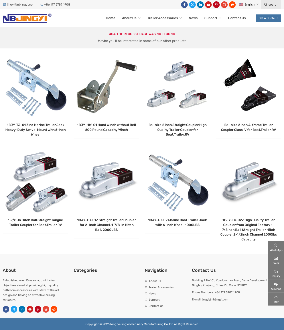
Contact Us (237, 18)
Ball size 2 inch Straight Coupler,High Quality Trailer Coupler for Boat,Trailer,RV (177, 130)
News (193, 18)
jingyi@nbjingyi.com (21, 4)
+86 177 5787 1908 (57, 4)
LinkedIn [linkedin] (200, 4)
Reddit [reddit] (232, 4)
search (271, 4)
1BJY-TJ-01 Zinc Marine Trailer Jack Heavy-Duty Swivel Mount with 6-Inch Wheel (35, 130)
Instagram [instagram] (224, 4)
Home (110, 18)
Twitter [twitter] (192, 4)
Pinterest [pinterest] (216, 4)
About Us (129, 18)
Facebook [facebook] (184, 4)
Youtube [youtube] (208, 4)
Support (210, 18)
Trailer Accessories (162, 18)
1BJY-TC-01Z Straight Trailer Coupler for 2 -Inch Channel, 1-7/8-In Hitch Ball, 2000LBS (106, 225)
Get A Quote (268, 18)
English (247, 4)
